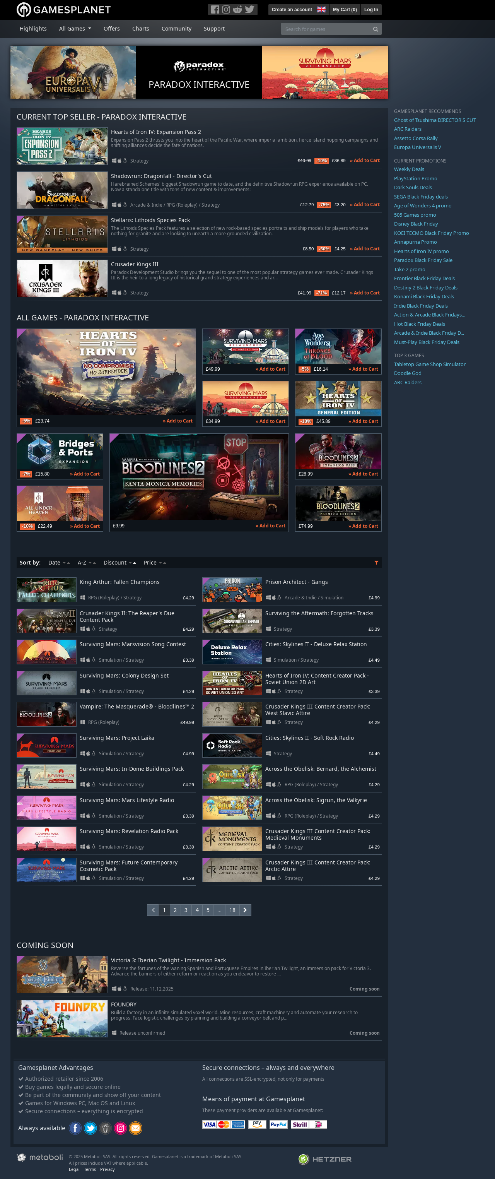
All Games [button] (73, 28)
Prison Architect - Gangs (296, 581)
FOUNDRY (124, 1004)
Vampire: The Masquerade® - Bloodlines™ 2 (137, 706)
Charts (140, 28)
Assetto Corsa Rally (416, 138)
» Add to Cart (365, 160)
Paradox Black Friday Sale (423, 260)
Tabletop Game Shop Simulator (430, 364)
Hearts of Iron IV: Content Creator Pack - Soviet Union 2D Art (317, 679)
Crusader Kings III (135, 264)
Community (176, 28)
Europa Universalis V (417, 147)
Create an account (292, 9)
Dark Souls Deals (413, 187)
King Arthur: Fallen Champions (120, 581)
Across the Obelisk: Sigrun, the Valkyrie (316, 800)
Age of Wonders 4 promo (423, 205)
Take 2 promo (409, 269)
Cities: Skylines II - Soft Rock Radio (309, 737)
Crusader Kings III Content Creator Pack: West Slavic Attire (317, 710)
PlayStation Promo (415, 178)
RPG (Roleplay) (182, 205)
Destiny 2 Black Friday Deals (425, 287)
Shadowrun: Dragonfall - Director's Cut (161, 176)
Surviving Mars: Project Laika (117, 737)
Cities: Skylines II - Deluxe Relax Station (316, 644)
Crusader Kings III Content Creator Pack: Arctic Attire (317, 866)
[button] (321, 8)
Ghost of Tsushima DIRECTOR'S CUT (435, 119)
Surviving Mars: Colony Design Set (124, 675)
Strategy (139, 161)
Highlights (33, 28)
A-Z (87, 562)
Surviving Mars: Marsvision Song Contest (133, 644)
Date (59, 562)
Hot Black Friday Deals (419, 323)
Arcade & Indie (146, 205)
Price (155, 562)
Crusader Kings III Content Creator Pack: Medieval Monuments (317, 834)
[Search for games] (325, 29)
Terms (90, 1169)
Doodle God (408, 373)
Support (214, 28)
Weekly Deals (409, 169)
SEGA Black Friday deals (421, 196)
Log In (371, 9)
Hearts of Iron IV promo (421, 251)
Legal (74, 1169)
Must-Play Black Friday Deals (426, 342)
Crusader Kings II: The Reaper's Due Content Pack (127, 616)
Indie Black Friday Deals (421, 305)
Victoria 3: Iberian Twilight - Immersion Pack (168, 960)
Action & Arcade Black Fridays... (429, 314)
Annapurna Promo (415, 241)
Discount (120, 562)
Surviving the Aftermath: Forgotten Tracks (319, 613)
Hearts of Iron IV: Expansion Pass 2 (156, 132)
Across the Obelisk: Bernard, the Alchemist (320, 768)
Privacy (107, 1169)
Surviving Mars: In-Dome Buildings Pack (132, 768)
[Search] (376, 29)
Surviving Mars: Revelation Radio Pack (129, 831)
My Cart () (345, 9)
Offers (112, 28)
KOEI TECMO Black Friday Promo (431, 232)
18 (232, 910)
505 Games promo (415, 214)
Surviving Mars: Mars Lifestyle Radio (127, 800)
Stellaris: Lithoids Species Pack (150, 220)
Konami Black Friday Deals (424, 296)
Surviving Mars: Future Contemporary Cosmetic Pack (129, 866)
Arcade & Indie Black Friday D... (429, 332)
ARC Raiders (408, 128)
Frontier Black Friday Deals (424, 278)
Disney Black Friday (416, 223)
